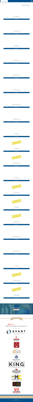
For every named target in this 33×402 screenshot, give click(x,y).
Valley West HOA (14, 397)
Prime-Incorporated (20, 400)
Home (6, 396)
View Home (16, 19)
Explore (15, 396)
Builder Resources (24, 396)
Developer (19, 396)
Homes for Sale (11, 396)
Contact (19, 397)
